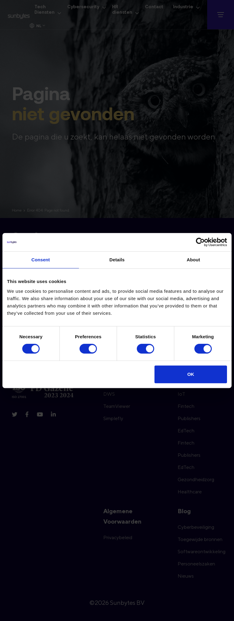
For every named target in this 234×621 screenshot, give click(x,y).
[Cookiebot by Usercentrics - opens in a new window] (200, 242)
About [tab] (193, 259)
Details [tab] (117, 259)
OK (190, 374)
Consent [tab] (40, 259)
